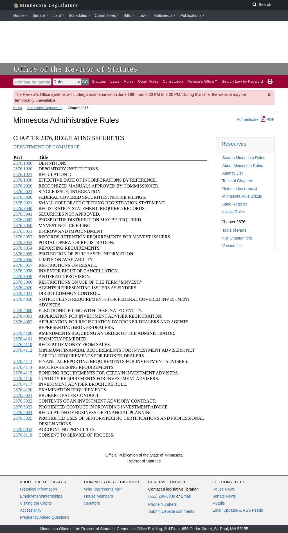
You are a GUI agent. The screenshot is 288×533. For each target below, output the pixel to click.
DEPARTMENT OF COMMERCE (46, 147)
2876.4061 (22, 316)
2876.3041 (22, 214)
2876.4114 (22, 367)
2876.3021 (22, 202)
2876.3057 (22, 265)
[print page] (270, 81)
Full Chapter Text (237, 238)
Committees (105, 15)
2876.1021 (22, 174)
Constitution (173, 81)
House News (223, 489)
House (18, 15)
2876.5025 (22, 418)
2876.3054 (22, 248)
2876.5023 (22, 407)
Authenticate (247, 119)
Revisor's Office (200, 81)
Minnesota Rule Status (242, 196)
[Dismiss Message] (269, 95)
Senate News (224, 496)
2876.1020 (22, 168)
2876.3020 (22, 197)
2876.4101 (22, 338)
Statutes (99, 81)
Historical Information (38, 489)
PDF (267, 119)
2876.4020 (22, 287)
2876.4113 (22, 361)
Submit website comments (171, 511)
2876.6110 (22, 435)
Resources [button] (234, 144)
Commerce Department (44, 108)
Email (186, 496)
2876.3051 (22, 231)
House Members (98, 496)
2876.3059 (22, 276)
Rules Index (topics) (239, 188)
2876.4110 (22, 344)
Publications (191, 15)
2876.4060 (22, 310)
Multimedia (163, 15)
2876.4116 (22, 378)
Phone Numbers (162, 504)
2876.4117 (22, 384)
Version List (232, 245)
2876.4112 (22, 350)
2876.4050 (22, 299)
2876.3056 (22, 259)
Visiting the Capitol (36, 503)
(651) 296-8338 (161, 496)
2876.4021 (22, 293)
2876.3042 (22, 219)
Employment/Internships (41, 496)
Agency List (232, 173)
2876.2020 (22, 186)
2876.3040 (22, 208)
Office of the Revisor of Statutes (76, 69)
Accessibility (30, 510)
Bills (127, 15)
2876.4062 (22, 321)
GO (85, 81)
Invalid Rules (233, 211)
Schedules (78, 15)
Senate (38, 15)
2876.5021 (22, 395)
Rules (129, 81)
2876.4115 (22, 373)
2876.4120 (22, 389)
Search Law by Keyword (242, 81)
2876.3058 (22, 270)
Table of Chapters (237, 181)
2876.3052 (22, 236)
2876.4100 (22, 333)
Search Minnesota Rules (243, 157)
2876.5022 (22, 401)
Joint (57, 15)
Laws (114, 81)
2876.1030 (22, 180)
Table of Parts (234, 230)
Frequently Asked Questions (44, 517)
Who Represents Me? (103, 489)
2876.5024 (22, 412)
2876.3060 (22, 282)
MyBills (218, 503)
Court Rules (148, 81)
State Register (234, 204)
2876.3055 (22, 253)
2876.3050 (22, 225)
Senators (92, 503)
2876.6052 (22, 429)
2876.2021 (22, 191)
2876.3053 (22, 242)
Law (142, 15)
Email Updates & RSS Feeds (237, 510)
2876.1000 (22, 163)
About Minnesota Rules (242, 165)
